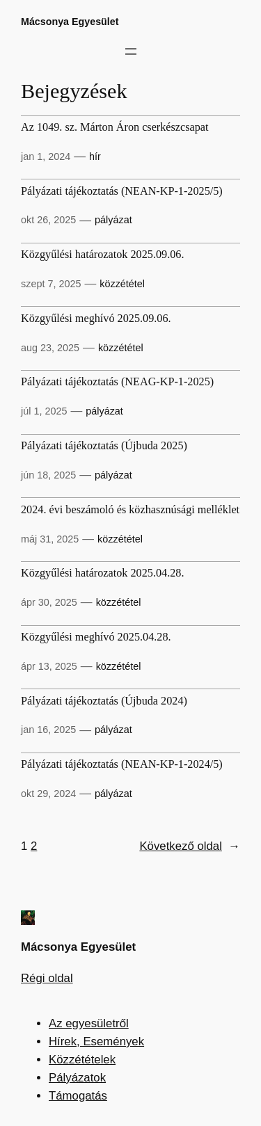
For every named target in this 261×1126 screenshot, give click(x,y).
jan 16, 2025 (48, 729)
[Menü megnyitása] (130, 51)
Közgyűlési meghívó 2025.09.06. (96, 319)
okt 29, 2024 (48, 793)
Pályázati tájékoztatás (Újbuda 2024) (104, 701)
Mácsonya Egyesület (70, 21)
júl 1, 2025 (44, 411)
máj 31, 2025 (50, 539)
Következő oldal (189, 846)
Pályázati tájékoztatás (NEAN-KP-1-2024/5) (122, 765)
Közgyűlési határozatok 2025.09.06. (102, 255)
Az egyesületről (89, 1023)
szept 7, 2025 (51, 283)
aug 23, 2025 (50, 347)
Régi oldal (47, 978)
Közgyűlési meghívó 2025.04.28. (96, 637)
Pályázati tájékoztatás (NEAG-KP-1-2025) (117, 382)
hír (95, 156)
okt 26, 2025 (48, 219)
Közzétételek (82, 1059)
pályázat (113, 219)
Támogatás (78, 1095)
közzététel (122, 283)
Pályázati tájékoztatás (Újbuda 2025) (104, 446)
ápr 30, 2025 (49, 602)
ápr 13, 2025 (49, 666)
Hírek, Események (96, 1041)
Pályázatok (77, 1077)
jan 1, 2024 (45, 156)
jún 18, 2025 (48, 475)
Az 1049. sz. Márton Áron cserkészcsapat (115, 128)
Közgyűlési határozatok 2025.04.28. (102, 573)
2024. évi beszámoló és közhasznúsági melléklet (130, 510)
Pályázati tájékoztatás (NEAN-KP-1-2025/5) (122, 192)
